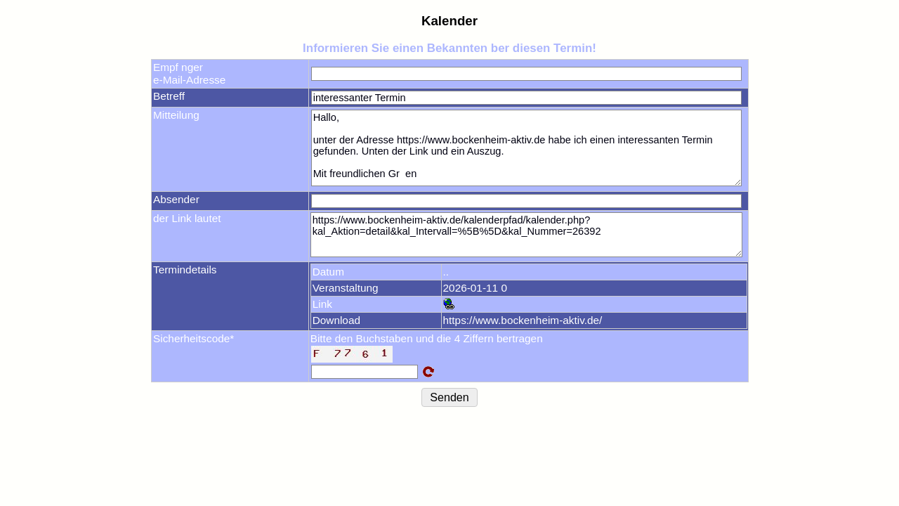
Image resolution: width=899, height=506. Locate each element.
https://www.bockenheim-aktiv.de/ (523, 320)
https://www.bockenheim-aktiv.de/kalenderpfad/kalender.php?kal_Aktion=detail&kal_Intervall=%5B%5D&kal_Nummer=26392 (526, 234)
